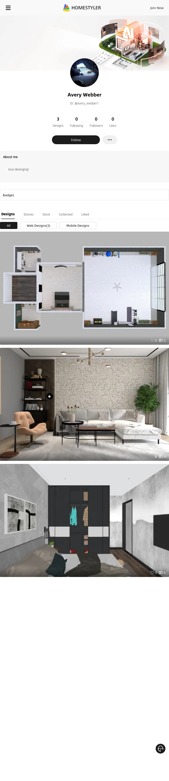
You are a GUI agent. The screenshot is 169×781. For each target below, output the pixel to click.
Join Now (157, 7)
